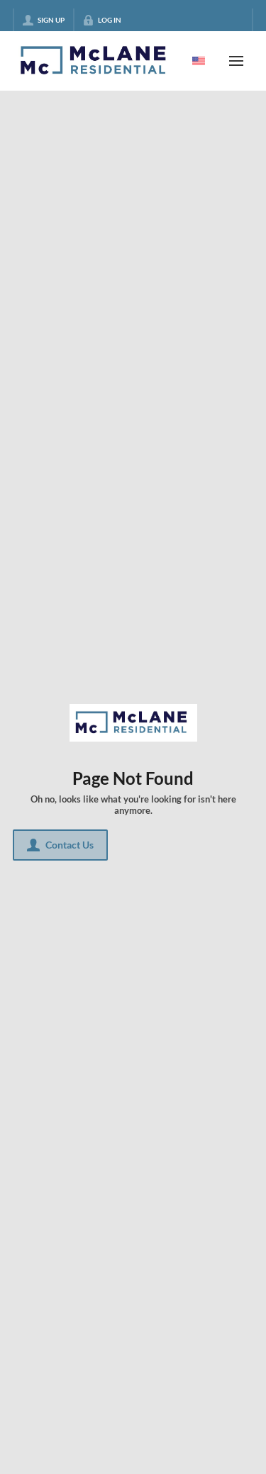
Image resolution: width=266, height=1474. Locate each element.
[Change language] (199, 61)
